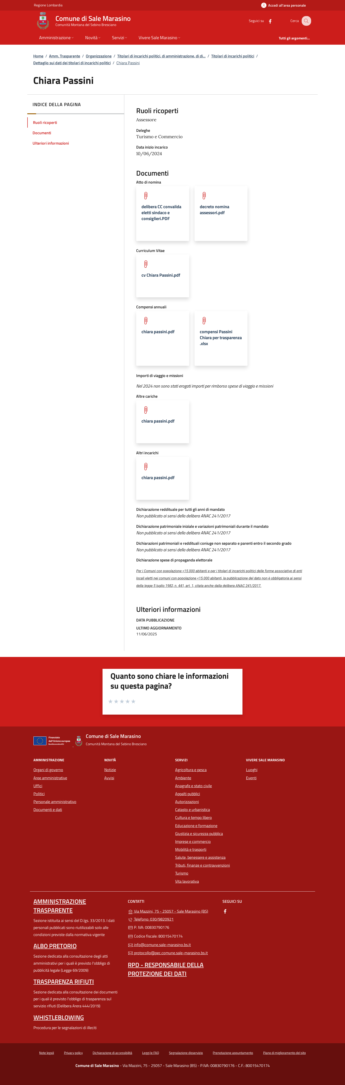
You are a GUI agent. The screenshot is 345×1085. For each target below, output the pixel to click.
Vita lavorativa (187, 881)
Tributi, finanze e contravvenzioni (202, 865)
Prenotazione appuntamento (233, 1052)
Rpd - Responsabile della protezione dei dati (166, 969)
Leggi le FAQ (150, 1052)
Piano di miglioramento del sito (284, 1052)
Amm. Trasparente (64, 56)
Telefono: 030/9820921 (151, 919)
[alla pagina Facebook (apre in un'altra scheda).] (266, 20)
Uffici (37, 786)
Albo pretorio (55, 946)
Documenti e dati (47, 810)
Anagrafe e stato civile (193, 786)
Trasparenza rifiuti (63, 981)
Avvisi (109, 778)
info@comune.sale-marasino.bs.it (159, 945)
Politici (39, 794)
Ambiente (183, 778)
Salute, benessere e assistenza (200, 857)
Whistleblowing (58, 1017)
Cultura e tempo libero (193, 817)
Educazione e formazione (196, 826)
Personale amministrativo (54, 802)
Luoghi (251, 770)
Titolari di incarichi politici (232, 56)
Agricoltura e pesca (191, 770)
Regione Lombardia (48, 5)
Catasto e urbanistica (192, 810)
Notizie (110, 770)
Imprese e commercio (193, 841)
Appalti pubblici (187, 794)
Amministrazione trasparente (59, 906)
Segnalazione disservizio (186, 1052)
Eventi (251, 778)
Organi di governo (48, 770)
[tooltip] (162, 213)
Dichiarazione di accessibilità (112, 1052)
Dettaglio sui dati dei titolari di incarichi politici (72, 63)
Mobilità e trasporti (208, 849)
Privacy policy (73, 1052)
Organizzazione (99, 56)
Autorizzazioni (187, 802)
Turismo (181, 873)
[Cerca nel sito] (306, 21)
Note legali (46, 1052)
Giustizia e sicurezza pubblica (199, 834)
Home (38, 56)
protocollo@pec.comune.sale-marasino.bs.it (168, 953)
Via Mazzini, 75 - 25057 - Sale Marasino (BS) (172, 910)
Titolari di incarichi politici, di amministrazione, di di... (161, 56)
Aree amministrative (50, 778)
